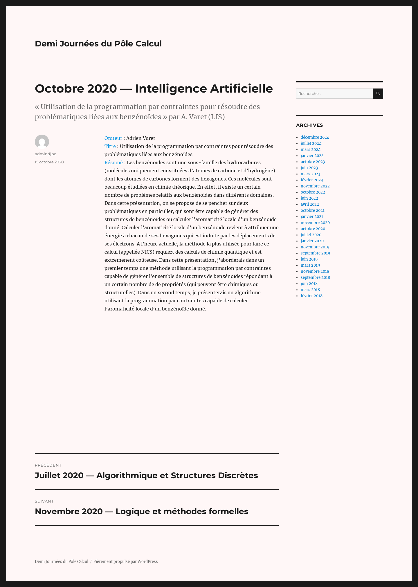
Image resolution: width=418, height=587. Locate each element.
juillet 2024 (311, 143)
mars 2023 (310, 173)
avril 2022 (310, 204)
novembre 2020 (315, 222)
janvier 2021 (312, 216)
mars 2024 (310, 149)
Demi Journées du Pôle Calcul (98, 43)
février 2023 (312, 180)
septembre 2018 (315, 277)
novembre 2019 (315, 247)
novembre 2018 (315, 271)
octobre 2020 (313, 228)
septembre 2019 (315, 253)
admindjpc (45, 153)
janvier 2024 (312, 155)
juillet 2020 (311, 234)
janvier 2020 (312, 241)
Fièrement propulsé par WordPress (125, 561)
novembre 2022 (315, 186)
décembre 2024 (315, 137)
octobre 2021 (313, 210)
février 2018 (311, 295)
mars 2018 (310, 289)
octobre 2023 (313, 161)
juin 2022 (309, 198)
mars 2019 (310, 265)
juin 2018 (309, 283)
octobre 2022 (313, 192)
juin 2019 (309, 259)
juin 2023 (309, 167)
